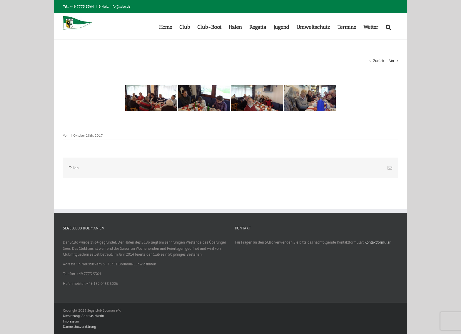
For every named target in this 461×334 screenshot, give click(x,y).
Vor (391, 60)
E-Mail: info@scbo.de (114, 6)
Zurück (378, 60)
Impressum (71, 321)
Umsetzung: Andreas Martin (83, 315)
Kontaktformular (377, 242)
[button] (388, 26)
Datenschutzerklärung (79, 326)
